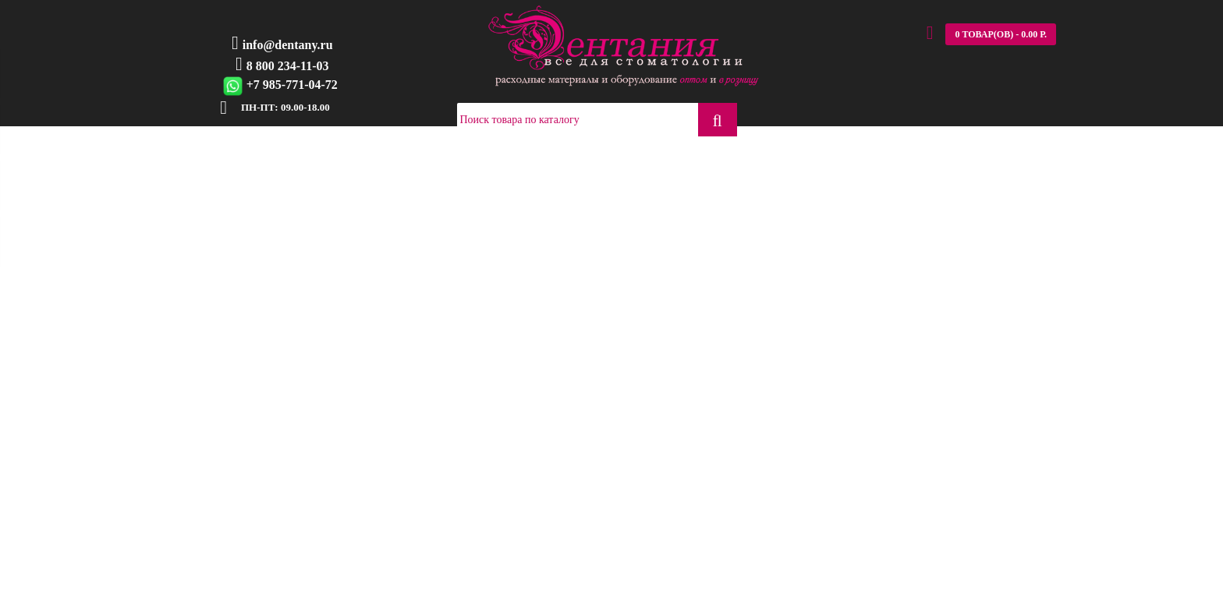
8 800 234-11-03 (287, 65)
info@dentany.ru (288, 44)
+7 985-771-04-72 (292, 84)
